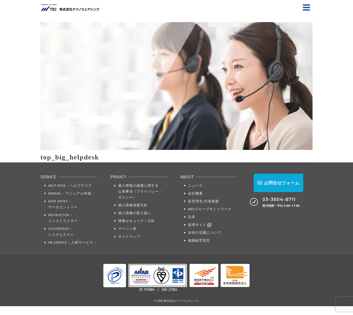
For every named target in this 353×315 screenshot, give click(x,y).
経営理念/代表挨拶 (203, 201)
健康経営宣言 (199, 240)
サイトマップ (129, 236)
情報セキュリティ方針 (136, 221)
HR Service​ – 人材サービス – (72, 242)
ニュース (195, 185)
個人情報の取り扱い (134, 213)
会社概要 (195, 193)
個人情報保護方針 (133, 205)
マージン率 (127, 228)
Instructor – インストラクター (63, 218)
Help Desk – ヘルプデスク (70, 185)
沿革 (191, 217)
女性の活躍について (204, 232)
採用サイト (199, 225)
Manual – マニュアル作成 (69, 193)
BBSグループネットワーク (209, 209)
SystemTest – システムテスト (61, 231)
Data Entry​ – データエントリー (63, 204)
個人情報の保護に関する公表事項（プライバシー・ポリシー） (140, 191)
